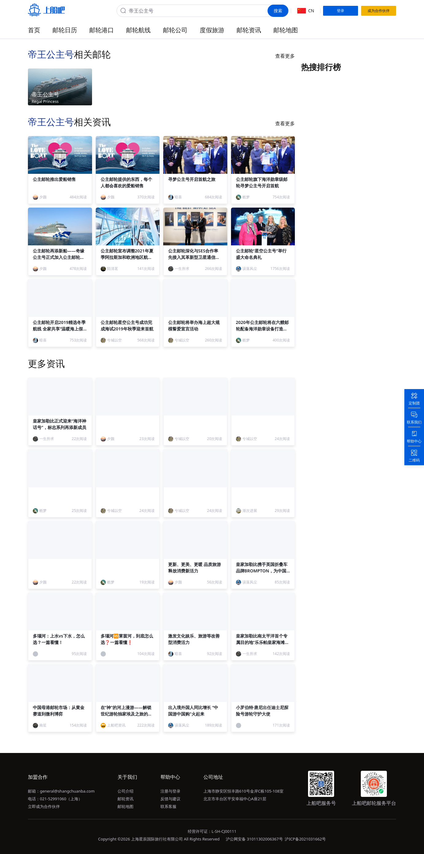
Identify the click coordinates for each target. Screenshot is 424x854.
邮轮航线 (138, 30)
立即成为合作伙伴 (44, 806)
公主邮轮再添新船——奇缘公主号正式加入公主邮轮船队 (58, 257)
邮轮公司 (175, 30)
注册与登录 (170, 791)
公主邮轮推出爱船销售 (54, 179)
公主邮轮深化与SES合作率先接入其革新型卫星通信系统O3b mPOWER (194, 257)
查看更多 (285, 56)
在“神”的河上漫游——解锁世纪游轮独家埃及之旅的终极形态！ (126, 713)
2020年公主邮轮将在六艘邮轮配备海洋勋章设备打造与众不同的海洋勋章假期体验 (262, 328)
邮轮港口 (101, 30)
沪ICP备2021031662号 (305, 839)
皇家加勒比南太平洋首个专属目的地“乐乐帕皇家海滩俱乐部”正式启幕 (262, 642)
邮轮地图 (285, 30)
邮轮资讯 (249, 30)
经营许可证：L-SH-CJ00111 (212, 831)
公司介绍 (125, 791)
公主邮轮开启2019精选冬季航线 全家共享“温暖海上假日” (59, 328)
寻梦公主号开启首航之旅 (191, 179)
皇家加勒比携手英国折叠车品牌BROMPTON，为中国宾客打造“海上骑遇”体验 (261, 570)
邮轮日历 (64, 30)
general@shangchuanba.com (67, 791)
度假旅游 (212, 30)
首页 (34, 30)
